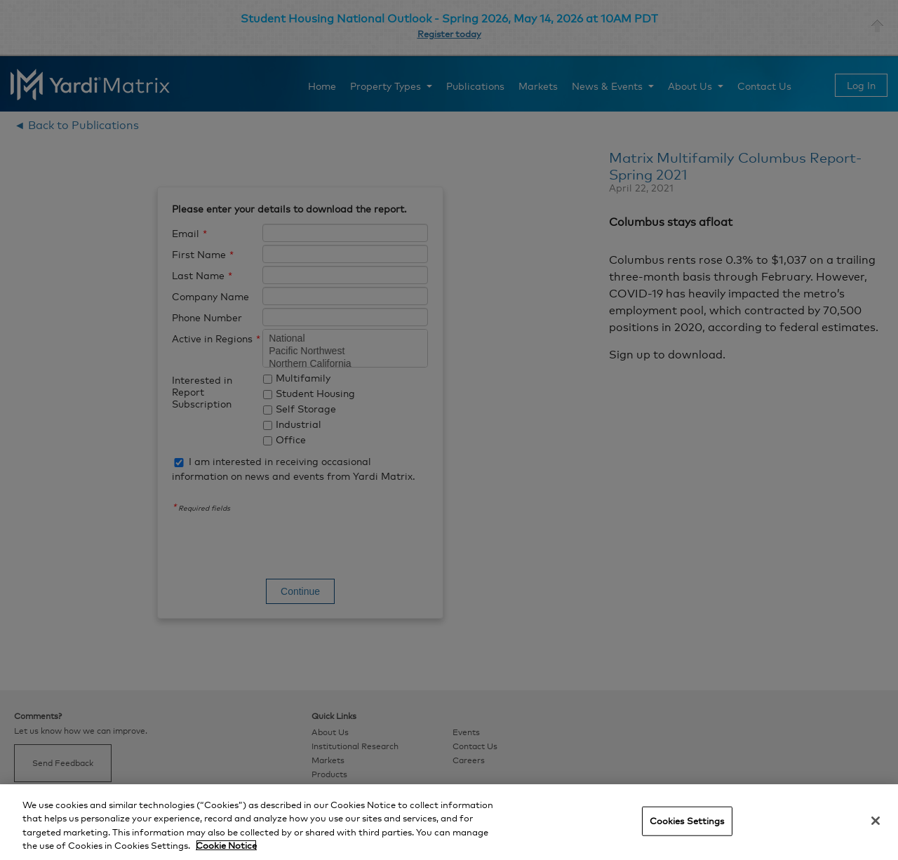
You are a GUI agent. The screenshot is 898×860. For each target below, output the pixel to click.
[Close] (875, 820)
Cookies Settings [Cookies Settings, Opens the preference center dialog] (687, 820)
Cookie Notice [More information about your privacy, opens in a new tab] (226, 845)
